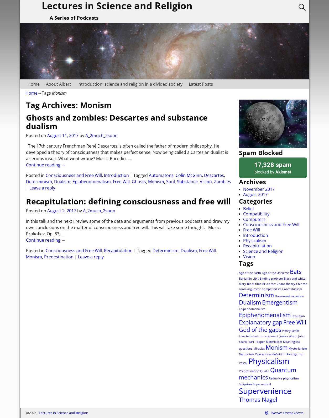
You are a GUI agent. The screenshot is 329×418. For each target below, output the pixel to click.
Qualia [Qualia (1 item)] (264, 371)
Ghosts (139, 181)
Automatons (161, 175)
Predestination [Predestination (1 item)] (249, 371)
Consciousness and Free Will (74, 175)
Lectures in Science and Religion (63, 412)
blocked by (273, 168)
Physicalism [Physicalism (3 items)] (268, 361)
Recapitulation (118, 250)
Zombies (222, 181)
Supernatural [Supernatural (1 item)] (262, 384)
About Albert (58, 84)
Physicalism (254, 240)
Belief (248, 208)
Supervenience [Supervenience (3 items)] (265, 391)
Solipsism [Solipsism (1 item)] (245, 384)
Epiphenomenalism (91, 181)
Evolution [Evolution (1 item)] (298, 316)
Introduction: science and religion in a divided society (129, 84)
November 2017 (259, 189)
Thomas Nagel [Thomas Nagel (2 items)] (258, 399)
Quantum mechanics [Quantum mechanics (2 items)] (267, 373)
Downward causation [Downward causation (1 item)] (289, 296)
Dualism (62, 181)
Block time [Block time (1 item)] (254, 284)
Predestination (59, 257)
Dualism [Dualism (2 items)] (250, 302)
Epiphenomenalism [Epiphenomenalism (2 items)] (265, 315)
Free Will (121, 181)
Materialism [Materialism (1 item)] (274, 342)
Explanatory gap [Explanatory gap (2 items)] (260, 322)
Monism (156, 181)
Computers (254, 219)
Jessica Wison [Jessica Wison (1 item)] (288, 336)
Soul (170, 181)
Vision (206, 181)
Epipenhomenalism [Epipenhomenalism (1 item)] (252, 309)
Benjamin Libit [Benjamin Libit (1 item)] (249, 278)
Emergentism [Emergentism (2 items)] (279, 302)
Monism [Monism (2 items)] (277, 347)
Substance (187, 181)
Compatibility (256, 214)
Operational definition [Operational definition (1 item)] (270, 354)
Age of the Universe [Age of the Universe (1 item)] (275, 273)
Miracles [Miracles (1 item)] (259, 348)
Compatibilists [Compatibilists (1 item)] (271, 289)
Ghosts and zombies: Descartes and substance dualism (117, 122)
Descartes (214, 175)
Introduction (116, 175)
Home (34, 84)
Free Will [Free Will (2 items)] (294, 322)
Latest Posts (201, 84)
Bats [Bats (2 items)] (295, 271)
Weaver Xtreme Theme (287, 412)
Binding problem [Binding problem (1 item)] (271, 278)
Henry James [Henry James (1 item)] (290, 331)
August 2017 (255, 194)
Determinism (39, 181)
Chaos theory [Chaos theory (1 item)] (286, 284)
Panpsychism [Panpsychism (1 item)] (295, 354)
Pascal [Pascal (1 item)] (243, 363)
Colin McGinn (189, 175)
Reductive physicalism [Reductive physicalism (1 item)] (284, 378)
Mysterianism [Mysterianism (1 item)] (298, 348)
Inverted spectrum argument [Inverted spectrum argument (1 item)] (258, 336)
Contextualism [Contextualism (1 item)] (292, 289)
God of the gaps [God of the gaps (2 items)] (260, 329)
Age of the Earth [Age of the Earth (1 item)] (250, 273)
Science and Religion (263, 251)
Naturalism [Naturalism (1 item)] (246, 354)
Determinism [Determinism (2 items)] (256, 295)
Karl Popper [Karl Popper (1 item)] (256, 342)
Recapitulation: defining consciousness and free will (128, 201)
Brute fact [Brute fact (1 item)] (269, 284)
